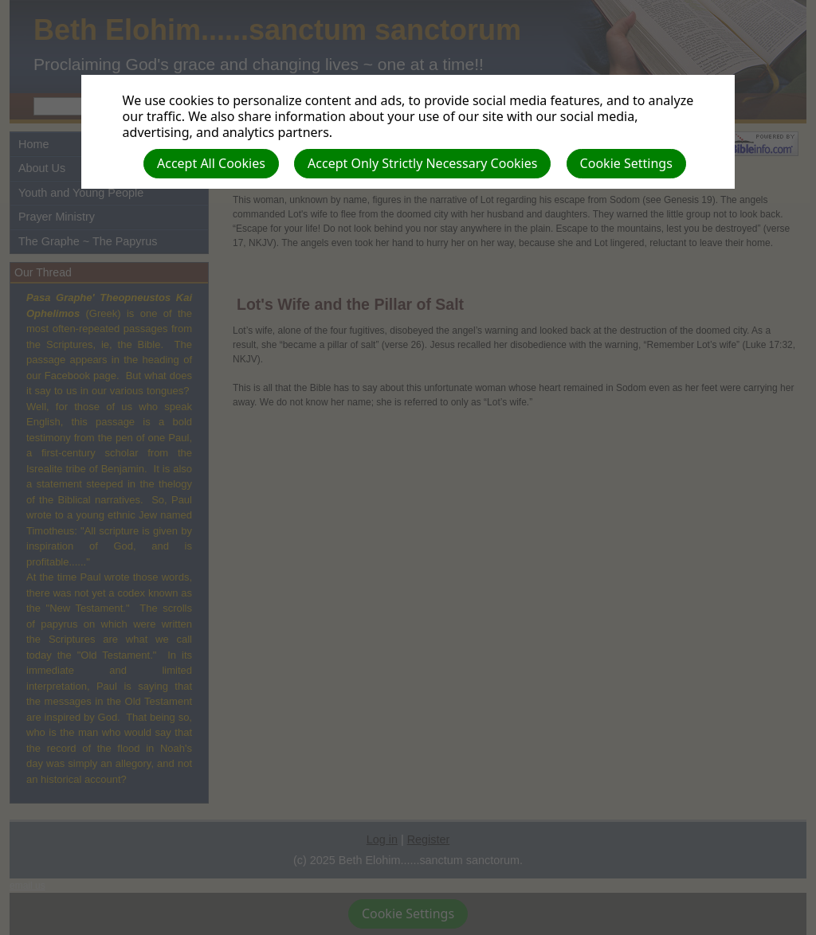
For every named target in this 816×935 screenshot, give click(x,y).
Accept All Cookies (211, 163)
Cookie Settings (626, 163)
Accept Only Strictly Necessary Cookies (422, 163)
